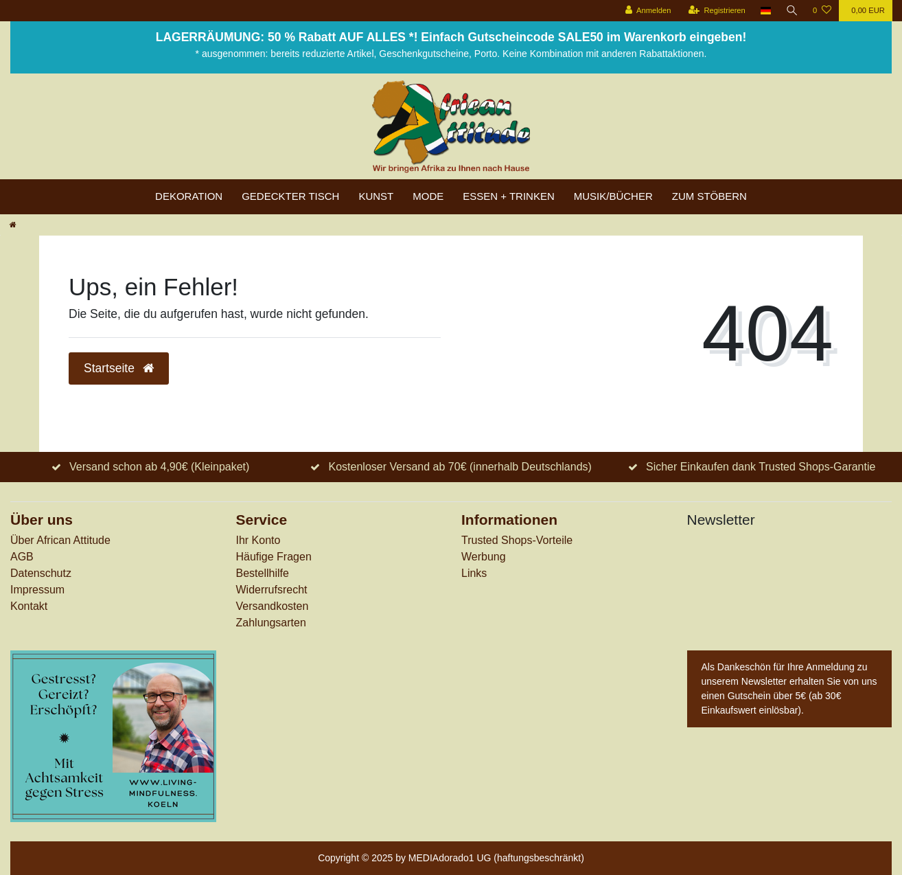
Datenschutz (40, 573)
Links (474, 573)
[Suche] (791, 10)
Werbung (483, 556)
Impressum (37, 589)
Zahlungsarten (271, 622)
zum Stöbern (709, 196)
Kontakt (28, 606)
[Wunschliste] (822, 10)
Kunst (375, 196)
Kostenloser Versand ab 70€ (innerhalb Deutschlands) (460, 467)
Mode (428, 196)
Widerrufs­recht (272, 589)
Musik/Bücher (613, 196)
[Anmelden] (647, 10)
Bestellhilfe (262, 573)
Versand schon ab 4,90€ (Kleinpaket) (159, 467)
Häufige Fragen (274, 556)
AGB (22, 556)
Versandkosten (272, 606)
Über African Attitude (60, 540)
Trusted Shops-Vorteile (517, 540)
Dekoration (188, 196)
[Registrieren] (716, 10)
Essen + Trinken (509, 196)
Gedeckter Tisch (290, 196)
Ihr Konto (258, 540)
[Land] (765, 10)
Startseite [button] (119, 368)
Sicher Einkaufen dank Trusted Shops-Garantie (760, 467)
